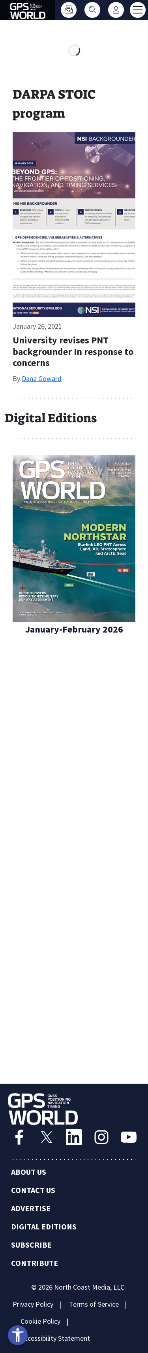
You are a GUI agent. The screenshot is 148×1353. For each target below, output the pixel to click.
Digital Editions (44, 1226)
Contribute (34, 1263)
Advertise (31, 1208)
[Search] (92, 10)
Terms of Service (94, 1304)
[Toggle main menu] (138, 10)
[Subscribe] (69, 10)
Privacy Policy (33, 1304)
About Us (28, 1172)
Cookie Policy (40, 1321)
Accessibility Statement (55, 1338)
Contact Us (33, 1190)
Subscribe (31, 1245)
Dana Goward (42, 378)
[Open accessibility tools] (18, 1335)
